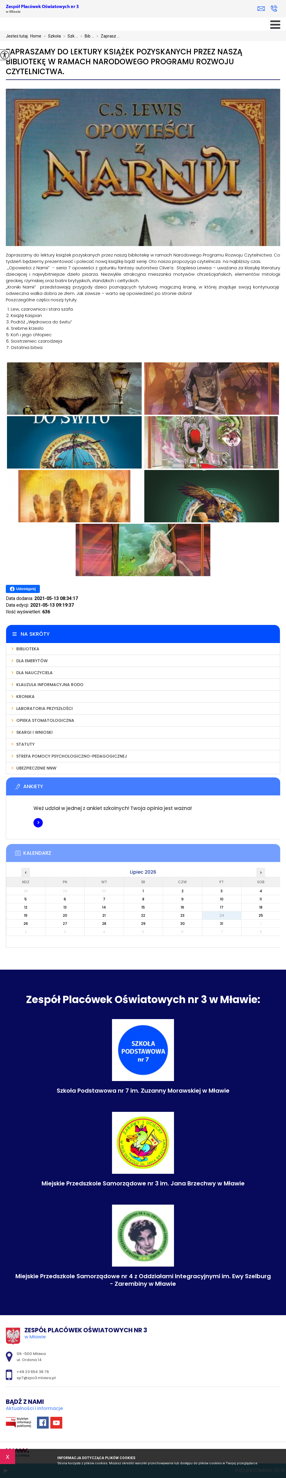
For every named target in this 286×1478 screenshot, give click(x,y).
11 (261, 899)
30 (182, 923)
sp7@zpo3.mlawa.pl (261, 8)
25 (261, 915)
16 (182, 907)
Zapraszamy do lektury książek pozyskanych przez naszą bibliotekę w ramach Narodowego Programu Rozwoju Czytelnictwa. (124, 62)
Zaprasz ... (107, 36)
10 (221, 899)
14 (104, 907)
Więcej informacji (38, 822)
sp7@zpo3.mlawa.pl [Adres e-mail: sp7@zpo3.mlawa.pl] (36, 1378)
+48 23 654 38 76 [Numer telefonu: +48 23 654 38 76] (33, 1371)
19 (25, 915)
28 (104, 923)
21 (104, 915)
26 (26, 923)
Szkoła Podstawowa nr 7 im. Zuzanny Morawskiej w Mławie (143, 1090)
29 (143, 923)
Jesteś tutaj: (18, 36)
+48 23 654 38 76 (274, 8)
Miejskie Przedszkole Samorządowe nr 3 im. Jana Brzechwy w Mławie (143, 1183)
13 (65, 907)
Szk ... (69, 36)
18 (260, 907)
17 (221, 907)
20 (65, 915)
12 (25, 907)
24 (221, 915)
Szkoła (51, 36)
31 (221, 923)
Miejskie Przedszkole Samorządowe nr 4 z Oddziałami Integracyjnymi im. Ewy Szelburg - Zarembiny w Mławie (143, 1280)
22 (143, 915)
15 (143, 907)
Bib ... (86, 36)
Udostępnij (23, 589)
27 (65, 923)
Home (35, 36)
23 (182, 915)
